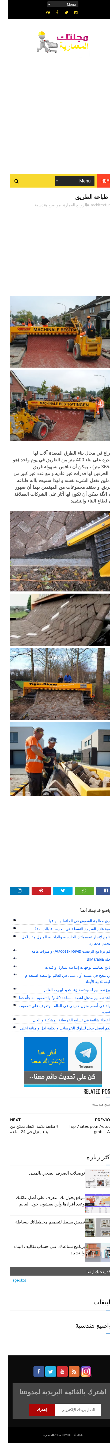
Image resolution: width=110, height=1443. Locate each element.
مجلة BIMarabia (92, 959)
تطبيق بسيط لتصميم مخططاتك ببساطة (42, 1221)
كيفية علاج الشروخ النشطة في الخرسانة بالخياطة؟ (66, 929)
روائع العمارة (66, 205)
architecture (94, 205)
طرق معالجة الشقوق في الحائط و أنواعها (73, 921)
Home (99, 180)
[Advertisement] (55, 111)
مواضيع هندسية (40, 205)
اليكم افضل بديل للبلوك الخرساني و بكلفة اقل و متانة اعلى (58, 1028)
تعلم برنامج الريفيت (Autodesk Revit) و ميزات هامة (64, 951)
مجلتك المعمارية (44, 1435)
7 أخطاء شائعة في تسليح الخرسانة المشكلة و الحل (65, 1020)
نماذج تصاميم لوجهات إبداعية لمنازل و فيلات (71, 967)
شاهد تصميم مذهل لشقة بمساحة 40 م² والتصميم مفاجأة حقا (58, 998)
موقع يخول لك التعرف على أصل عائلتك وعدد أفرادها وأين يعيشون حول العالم (42, 1200)
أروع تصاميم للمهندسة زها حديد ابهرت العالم (70, 990)
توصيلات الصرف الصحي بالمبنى (49, 1172)
